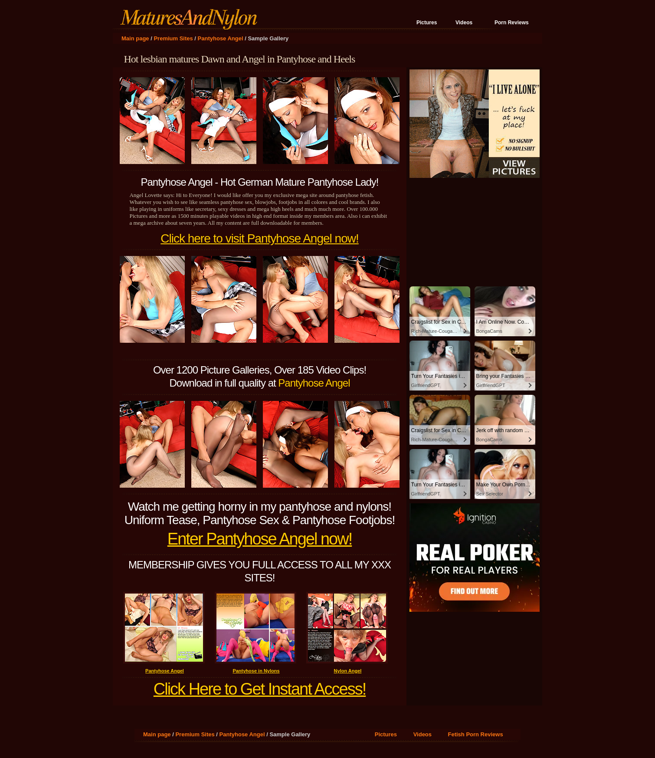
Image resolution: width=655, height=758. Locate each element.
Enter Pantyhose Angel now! (259, 539)
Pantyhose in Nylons (256, 670)
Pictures (426, 23)
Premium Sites (173, 38)
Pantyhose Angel (220, 38)
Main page (135, 38)
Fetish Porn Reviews (475, 734)
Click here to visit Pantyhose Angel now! (259, 238)
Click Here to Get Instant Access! (260, 689)
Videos (463, 23)
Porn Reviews (512, 23)
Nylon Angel (348, 670)
